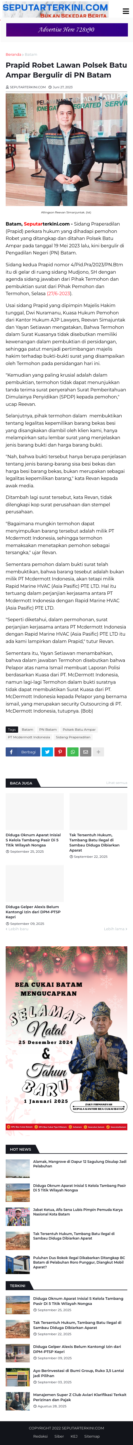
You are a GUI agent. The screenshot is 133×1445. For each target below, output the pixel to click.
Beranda (13, 54)
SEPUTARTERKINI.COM (83, 1428)
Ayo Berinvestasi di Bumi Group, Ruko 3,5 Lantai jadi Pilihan (78, 1373)
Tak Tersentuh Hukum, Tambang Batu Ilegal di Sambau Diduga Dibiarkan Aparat (94, 843)
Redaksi (40, 1436)
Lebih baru (18, 929)
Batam (31, 54)
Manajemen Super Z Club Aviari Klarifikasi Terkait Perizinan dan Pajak (79, 1397)
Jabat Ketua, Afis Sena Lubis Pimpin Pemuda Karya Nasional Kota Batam (78, 1212)
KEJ (74, 1436)
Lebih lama (114, 929)
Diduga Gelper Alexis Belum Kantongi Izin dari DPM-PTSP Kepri (33, 911)
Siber (59, 1436)
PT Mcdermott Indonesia (29, 737)
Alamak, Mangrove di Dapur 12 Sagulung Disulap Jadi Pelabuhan (79, 1164)
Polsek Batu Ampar (79, 729)
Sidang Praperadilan (73, 737)
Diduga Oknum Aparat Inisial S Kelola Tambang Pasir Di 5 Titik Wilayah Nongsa (33, 840)
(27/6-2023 (58, 293)
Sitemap (92, 1436)
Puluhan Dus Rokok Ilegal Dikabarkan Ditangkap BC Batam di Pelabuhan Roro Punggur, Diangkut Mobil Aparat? (79, 1263)
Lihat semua (117, 783)
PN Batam (48, 729)
